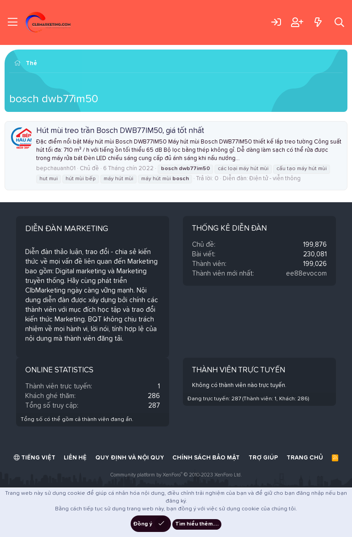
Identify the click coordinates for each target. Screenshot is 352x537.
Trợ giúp (263, 458)
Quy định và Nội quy (129, 458)
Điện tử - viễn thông (275, 179)
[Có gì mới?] (318, 22)
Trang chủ (304, 458)
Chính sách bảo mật (206, 458)
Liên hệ (75, 458)
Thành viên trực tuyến (238, 370)
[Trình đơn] (12, 22)
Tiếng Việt (34, 457)
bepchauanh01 (56, 169)
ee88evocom (306, 273)
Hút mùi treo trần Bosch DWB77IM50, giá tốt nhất (120, 131)
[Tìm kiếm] (339, 22)
